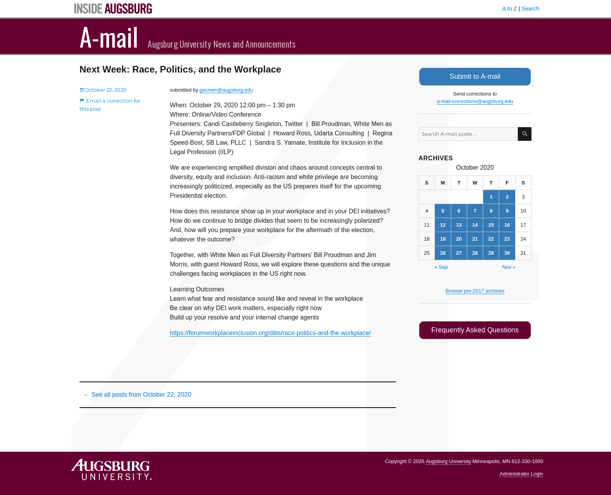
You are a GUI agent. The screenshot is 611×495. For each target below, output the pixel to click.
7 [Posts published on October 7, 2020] (474, 210)
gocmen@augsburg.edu (226, 90)
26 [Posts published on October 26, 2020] (442, 252)
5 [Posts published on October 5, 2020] (442, 210)
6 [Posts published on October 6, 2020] (458, 210)
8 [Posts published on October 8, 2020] (491, 210)
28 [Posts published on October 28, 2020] (475, 252)
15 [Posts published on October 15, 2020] (491, 224)
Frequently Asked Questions (475, 328)
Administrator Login (521, 474)
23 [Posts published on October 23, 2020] (507, 238)
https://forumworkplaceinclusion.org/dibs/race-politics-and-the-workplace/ (270, 333)
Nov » (509, 266)
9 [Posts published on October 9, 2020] (507, 210)
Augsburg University (448, 461)
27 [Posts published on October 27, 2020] (458, 252)
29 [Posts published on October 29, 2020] (491, 252)
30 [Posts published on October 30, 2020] (507, 252)
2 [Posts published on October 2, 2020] (507, 196)
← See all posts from (137, 394)
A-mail (108, 36)
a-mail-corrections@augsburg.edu (475, 100)
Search (530, 8)
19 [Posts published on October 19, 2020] (442, 238)
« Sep (441, 266)
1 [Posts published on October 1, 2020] (491, 196)
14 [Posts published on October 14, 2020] (475, 224)
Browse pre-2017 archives (474, 290)
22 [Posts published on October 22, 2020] (491, 238)
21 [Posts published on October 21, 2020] (475, 238)
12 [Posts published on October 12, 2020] (442, 224)
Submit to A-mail (475, 76)
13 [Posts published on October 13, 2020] (458, 224)
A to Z (509, 8)
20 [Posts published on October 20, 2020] (458, 238)
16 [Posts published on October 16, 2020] (507, 224)
